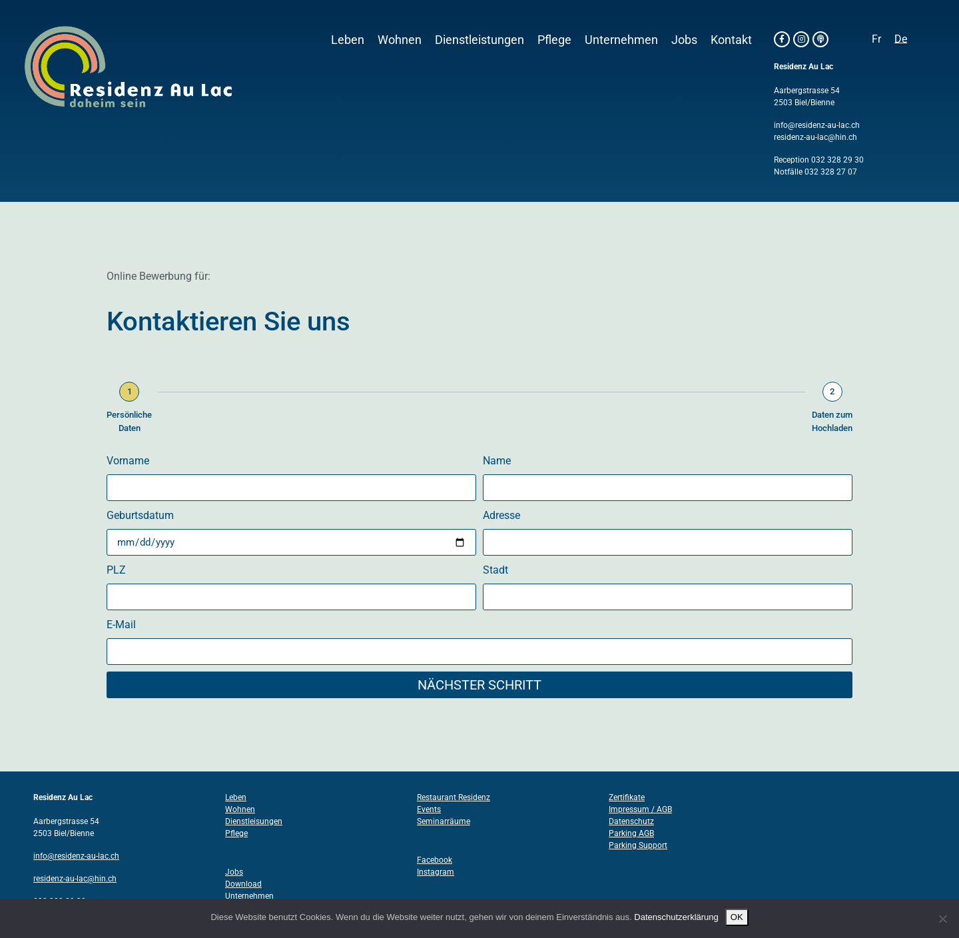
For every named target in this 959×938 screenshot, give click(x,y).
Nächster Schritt (479, 685)
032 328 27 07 (830, 172)
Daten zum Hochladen (832, 421)
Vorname (128, 460)
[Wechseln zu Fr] (876, 39)
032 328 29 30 (837, 160)
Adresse (501, 515)
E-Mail (121, 624)
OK (737, 917)
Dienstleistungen (479, 40)
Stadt (495, 570)
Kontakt (731, 40)
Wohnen (400, 40)
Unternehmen (621, 40)
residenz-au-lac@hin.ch (815, 137)
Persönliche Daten (129, 421)
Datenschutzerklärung (676, 917)
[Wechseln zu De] (901, 39)
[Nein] (942, 918)
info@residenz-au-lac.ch (817, 125)
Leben (347, 40)
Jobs (684, 40)
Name (497, 460)
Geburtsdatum (140, 515)
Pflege (554, 40)
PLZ (116, 570)
